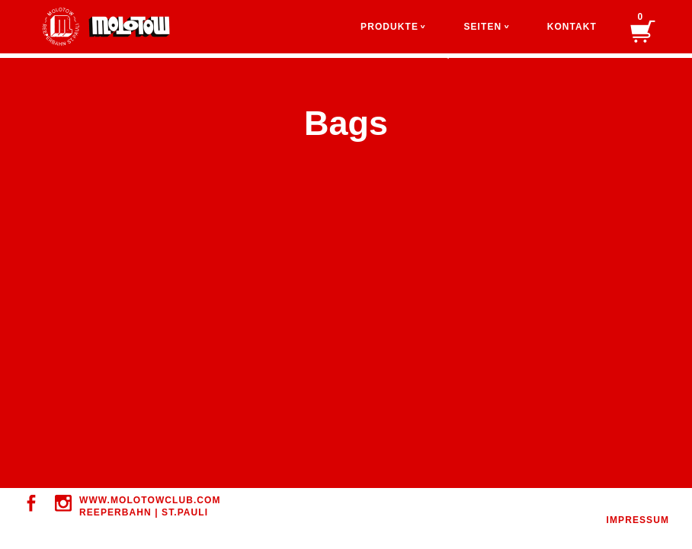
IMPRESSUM (638, 520)
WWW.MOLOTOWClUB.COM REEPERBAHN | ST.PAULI (150, 506)
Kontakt (572, 26)
